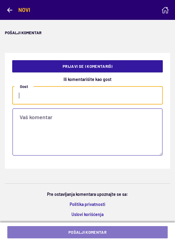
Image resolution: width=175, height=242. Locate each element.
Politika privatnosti (87, 204)
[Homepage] (165, 10)
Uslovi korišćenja (87, 214)
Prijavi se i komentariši (87, 66)
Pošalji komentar (87, 232)
